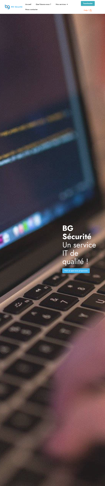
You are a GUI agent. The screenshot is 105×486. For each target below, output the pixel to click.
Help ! (88, 10)
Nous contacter (31, 9)
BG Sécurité (17, 7)
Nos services (61, 4)
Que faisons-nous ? (43, 4)
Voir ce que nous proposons (76, 270)
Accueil (28, 4)
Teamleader (88, 3)
